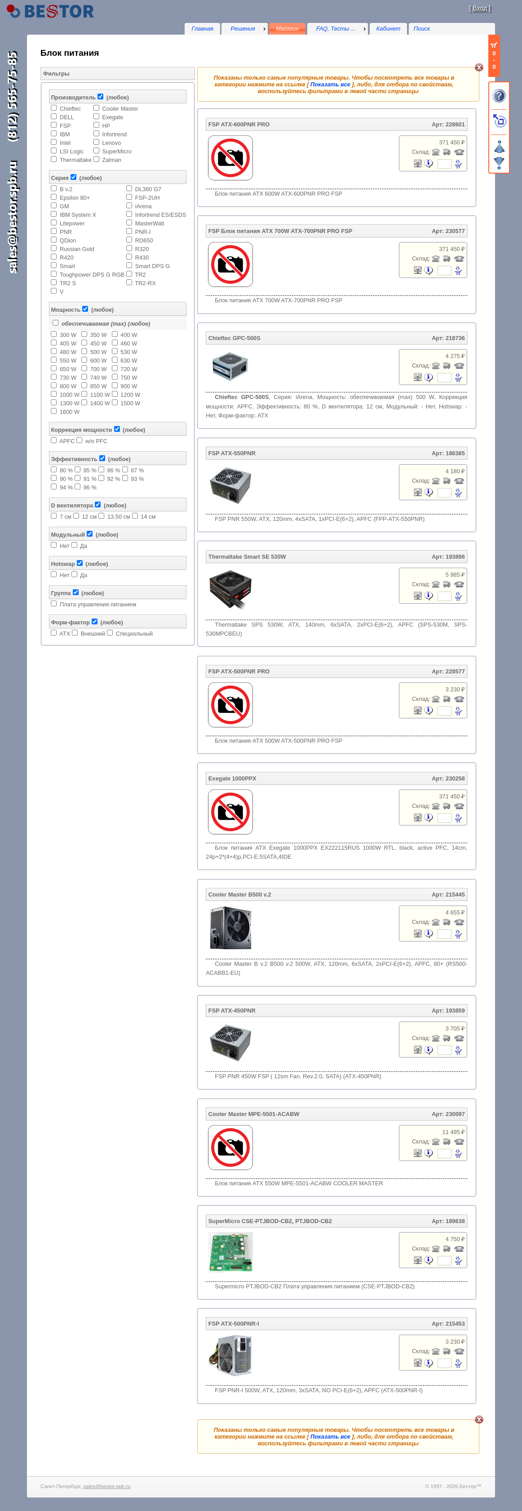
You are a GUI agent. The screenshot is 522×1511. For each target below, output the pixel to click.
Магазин (287, 28)
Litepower (72, 223)
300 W (68, 335)
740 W (98, 377)
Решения (243, 28)
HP (106, 125)
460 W (128, 343)
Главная (202, 28)
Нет (65, 546)
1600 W (70, 411)
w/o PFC (96, 441)
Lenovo (111, 142)
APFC (67, 441)
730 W (68, 377)
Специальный (134, 633)
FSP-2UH (147, 197)
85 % (90, 470)
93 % (137, 478)
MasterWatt (149, 223)
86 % (113, 470)
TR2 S (68, 283)
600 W (98, 360)
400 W (128, 335)
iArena (143, 206)
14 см (148, 516)
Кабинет (388, 28)
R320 (142, 249)
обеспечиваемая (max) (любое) (106, 323)
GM (64, 206)
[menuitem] (244, 29)
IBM (65, 134)
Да (83, 546)
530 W (128, 352)
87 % (137, 470)
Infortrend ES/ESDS (160, 214)
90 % (66, 478)
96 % (90, 487)
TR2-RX (145, 283)
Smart (67, 266)
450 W (98, 343)
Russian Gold (77, 249)
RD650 (144, 240)
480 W (68, 352)
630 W (128, 360)
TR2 (140, 274)
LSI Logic (72, 151)
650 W (68, 369)
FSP (65, 125)
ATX (64, 633)
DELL (67, 117)
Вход (480, 8)
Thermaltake (76, 160)
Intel (65, 142)
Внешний (93, 633)
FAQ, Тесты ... (336, 28)
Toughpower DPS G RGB (92, 274)
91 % (90, 478)
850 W (98, 386)
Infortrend (114, 134)
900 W (128, 386)
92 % (113, 478)
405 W (68, 343)
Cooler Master (120, 108)
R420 (67, 257)
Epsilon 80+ (75, 197)
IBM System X (78, 214)
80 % (66, 470)
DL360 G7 (148, 189)
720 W (128, 369)
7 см (65, 516)
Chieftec (70, 108)
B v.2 (66, 189)
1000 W (70, 394)
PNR (66, 232)
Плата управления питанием (98, 604)
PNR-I (143, 232)
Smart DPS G (152, 266)
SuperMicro (116, 151)
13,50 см (118, 516)
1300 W (70, 403)
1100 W (100, 394)
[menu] (244, 29)
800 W (68, 386)
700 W (98, 369)
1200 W (130, 394)
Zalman (111, 160)
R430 (142, 257)
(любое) (117, 97)
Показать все (330, 84)
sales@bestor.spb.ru (106, 1486)
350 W (98, 335)
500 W (98, 352)
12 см (89, 516)
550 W (68, 360)
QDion (68, 240)
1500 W (130, 403)
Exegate (112, 117)
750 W (128, 377)
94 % (66, 487)
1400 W (100, 403)
